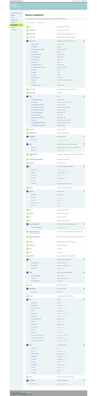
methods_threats (36, 57)
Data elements (14, 20)
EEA (16, 1)
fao (30, 166)
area (34, 351)
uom (30, 344)
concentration (36, 353)
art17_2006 (32, 37)
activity (34, 147)
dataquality (32, 136)
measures (35, 51)
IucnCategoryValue (37, 115)
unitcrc (34, 183)
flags (34, 172)
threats (34, 80)
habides (31, 213)
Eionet (16, 10)
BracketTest (35, 305)
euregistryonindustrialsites (36, 159)
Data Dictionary (21, 10)
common (31, 129)
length (34, 359)
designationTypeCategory (38, 107)
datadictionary (33, 133)
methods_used (36, 59)
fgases (31, 187)
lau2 (30, 252)
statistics (35, 364)
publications (32, 288)
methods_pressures (37, 54)
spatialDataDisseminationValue (39, 122)
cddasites (35, 102)
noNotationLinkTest (37, 318)
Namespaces (14, 29)
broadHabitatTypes (37, 275)
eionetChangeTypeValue (38, 112)
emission (35, 356)
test (30, 299)
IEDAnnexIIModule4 (34, 236)
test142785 (35, 324)
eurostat (31, 162)
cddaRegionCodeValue (37, 99)
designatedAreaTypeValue (38, 104)
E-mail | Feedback (15, 392)
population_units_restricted (38, 67)
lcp (30, 259)
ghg (30, 209)
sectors (34, 268)
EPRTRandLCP (33, 154)
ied (30, 220)
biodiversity (32, 92)
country (34, 383)
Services (13, 27)
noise (30, 285)
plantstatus (35, 265)
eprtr (30, 144)
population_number (37, 64)
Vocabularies (14, 25)
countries (35, 291)
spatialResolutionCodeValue (39, 125)
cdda (30, 96)
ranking (34, 74)
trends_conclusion (37, 85)
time (34, 367)
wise (30, 376)
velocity (34, 370)
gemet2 (31, 191)
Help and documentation (16, 13)
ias (30, 217)
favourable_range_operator (38, 49)
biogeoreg (35, 46)
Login (75, 0)
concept (34, 194)
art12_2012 (32, 30)
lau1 (30, 248)
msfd (30, 272)
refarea (34, 177)
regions (34, 120)
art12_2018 (32, 33)
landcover (31, 245)
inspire (31, 241)
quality (34, 72)
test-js (34, 321)
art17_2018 (32, 89)
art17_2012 (32, 41)
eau (34, 310)
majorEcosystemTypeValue (38, 117)
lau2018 (31, 256)
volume (34, 372)
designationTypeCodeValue (38, 109)
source (34, 200)
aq (30, 26)
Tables (12, 17)
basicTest (35, 302)
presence (35, 69)
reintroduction (36, 77)
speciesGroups (36, 280)
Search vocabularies (30, 22)
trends (34, 82)
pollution (35, 62)
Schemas (13, 22)
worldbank (32, 380)
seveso (31, 296)
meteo (34, 361)
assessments (35, 44)
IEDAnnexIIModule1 (34, 224)
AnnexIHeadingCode (37, 227)
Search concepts (40, 22)
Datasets (13, 15)
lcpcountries (35, 262)
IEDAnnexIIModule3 (34, 231)
